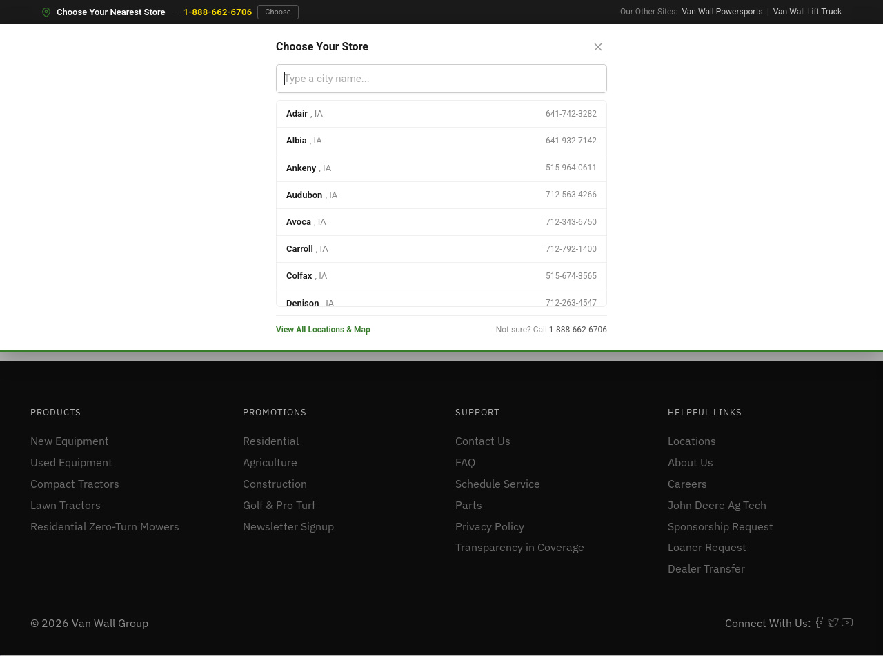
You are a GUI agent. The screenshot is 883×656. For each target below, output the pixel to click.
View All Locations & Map (323, 330)
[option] (441, 114)
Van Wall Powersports (722, 12)
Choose (277, 12)
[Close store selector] (598, 47)
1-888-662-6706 (217, 12)
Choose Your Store (322, 46)
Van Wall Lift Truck (807, 12)
